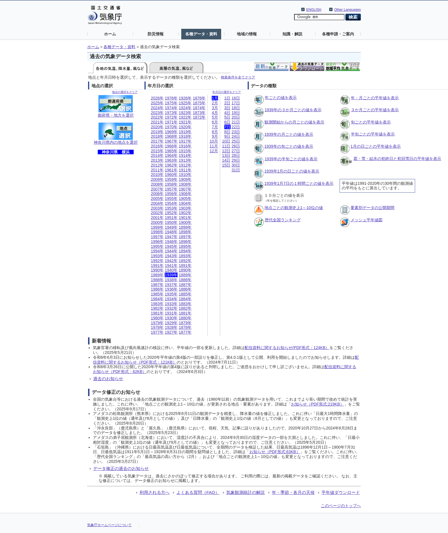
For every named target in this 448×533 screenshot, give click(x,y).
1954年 (171, 203)
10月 (213, 141)
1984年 (157, 299)
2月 (215, 103)
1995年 (157, 246)
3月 (215, 108)
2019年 (157, 131)
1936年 (171, 289)
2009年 (157, 179)
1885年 (185, 294)
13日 (226, 155)
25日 (236, 141)
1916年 (185, 146)
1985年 (157, 294)
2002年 (157, 212)
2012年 (157, 165)
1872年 (199, 117)
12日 (226, 151)
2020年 (157, 127)
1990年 (157, 270)
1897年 (185, 236)
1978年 (157, 327)
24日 (236, 136)
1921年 (185, 122)
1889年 (185, 275)
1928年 (171, 327)
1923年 (185, 112)
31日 (236, 170)
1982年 (157, 308)
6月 (215, 122)
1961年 (171, 170)
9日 (227, 136)
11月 (213, 146)
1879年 (185, 323)
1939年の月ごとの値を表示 (288, 134)
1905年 (185, 198)
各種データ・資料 (201, 34)
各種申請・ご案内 (338, 34)
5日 (227, 117)
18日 (236, 108)
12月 (213, 151)
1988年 (157, 279)
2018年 (157, 136)
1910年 (185, 174)
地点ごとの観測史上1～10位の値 (293, 207)
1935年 (171, 294)
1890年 (185, 270)
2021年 (157, 122)
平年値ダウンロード (340, 492)
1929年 (171, 323)
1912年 (185, 165)
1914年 (185, 155)
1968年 (171, 136)
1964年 (171, 155)
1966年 (171, 146)
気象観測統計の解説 (245, 492)
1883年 (185, 303)
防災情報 (156, 34)
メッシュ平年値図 (366, 220)
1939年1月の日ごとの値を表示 (291, 171)
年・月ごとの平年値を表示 (375, 98)
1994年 (157, 251)
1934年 (171, 299)
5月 (215, 117)
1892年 (185, 260)
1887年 (185, 284)
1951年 (171, 217)
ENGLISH (313, 10)
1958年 (171, 184)
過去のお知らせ (108, 378)
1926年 (185, 98)
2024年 (157, 108)
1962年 (171, 165)
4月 (215, 112)
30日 (236, 165)
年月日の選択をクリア (226, 92)
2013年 (157, 160)
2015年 (157, 151)
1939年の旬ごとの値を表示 (288, 146)
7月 (215, 127)
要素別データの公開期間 (372, 207)
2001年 (157, 217)
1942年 (171, 260)
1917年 (185, 141)
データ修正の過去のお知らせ (121, 468)
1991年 (157, 265)
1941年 (171, 265)
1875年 (199, 103)
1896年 (185, 241)
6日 (227, 122)
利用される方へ (155, 492)
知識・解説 (292, 34)
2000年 (157, 222)
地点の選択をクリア (125, 92)
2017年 (157, 141)
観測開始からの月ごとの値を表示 (294, 122)
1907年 (185, 189)
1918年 (185, 136)
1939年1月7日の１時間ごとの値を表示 (299, 183)
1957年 (171, 189)
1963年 (171, 160)
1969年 (171, 131)
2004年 (157, 203)
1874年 (199, 108)
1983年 (157, 303)
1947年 (171, 236)
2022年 (157, 117)
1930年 (171, 318)
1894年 (185, 251)
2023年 (157, 112)
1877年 (185, 332)
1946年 (171, 241)
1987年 (157, 284)
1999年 (157, 227)
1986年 (157, 289)
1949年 (171, 227)
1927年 (171, 332)
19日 (236, 112)
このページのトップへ (341, 505)
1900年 (185, 222)
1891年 (185, 265)
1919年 (185, 131)
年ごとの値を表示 (281, 97)
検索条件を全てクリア (238, 77)
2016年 (157, 146)
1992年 (157, 260)
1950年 (171, 222)
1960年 (171, 174)
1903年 (185, 208)
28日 (236, 155)
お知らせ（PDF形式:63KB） (274, 451)
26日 (236, 146)
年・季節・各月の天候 (293, 492)
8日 (227, 131)
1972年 (171, 117)
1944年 (171, 251)
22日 (236, 127)
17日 (236, 103)
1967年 (171, 141)
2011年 (157, 170)
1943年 (171, 256)
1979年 (157, 323)
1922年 (185, 117)
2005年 (157, 198)
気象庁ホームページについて (109, 525)
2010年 (157, 174)
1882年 (185, 308)
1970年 (171, 127)
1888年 (185, 279)
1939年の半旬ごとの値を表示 (291, 159)
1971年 (171, 122)
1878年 (185, 327)
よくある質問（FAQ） (197, 492)
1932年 (171, 308)
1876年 (199, 98)
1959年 (171, 179)
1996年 (157, 241)
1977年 (157, 332)
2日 (227, 103)
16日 (236, 98)
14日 (226, 160)
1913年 (185, 160)
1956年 (171, 193)
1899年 (185, 227)
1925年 (185, 103)
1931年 (171, 313)
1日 (227, 98)
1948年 (171, 232)
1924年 (185, 108)
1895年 (185, 246)
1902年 (185, 212)
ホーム (110, 34)
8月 (215, 131)
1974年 (171, 108)
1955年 (171, 198)
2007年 (157, 189)
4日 (227, 112)
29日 (236, 160)
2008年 (157, 184)
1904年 (185, 203)
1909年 (185, 179)
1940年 (171, 270)
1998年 (157, 232)
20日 (236, 117)
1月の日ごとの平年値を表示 (376, 146)
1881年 (185, 313)
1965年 (171, 151)
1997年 (157, 236)
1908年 (185, 184)
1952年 (171, 212)
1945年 (171, 246)
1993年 (157, 256)
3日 (227, 108)
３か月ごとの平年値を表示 (375, 110)
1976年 (171, 98)
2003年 (157, 208)
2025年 (157, 103)
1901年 (185, 217)
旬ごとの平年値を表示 (371, 122)
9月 (215, 136)
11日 (226, 146)
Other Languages (347, 10)
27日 (236, 151)
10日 (226, 141)
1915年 (185, 151)
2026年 (157, 98)
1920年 (185, 127)
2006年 (157, 193)
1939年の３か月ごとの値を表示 (293, 110)
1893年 (185, 256)
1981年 (157, 313)
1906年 (185, 193)
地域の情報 (247, 34)
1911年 (185, 170)
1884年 (185, 299)
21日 (236, 122)
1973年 (171, 112)
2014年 (157, 155)
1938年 (171, 279)
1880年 (185, 318)
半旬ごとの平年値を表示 (373, 134)
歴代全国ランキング (283, 220)
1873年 (199, 112)
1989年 (157, 275)
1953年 (171, 208)
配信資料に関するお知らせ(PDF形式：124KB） (287, 347)
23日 (236, 131)
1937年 (171, 284)
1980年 (157, 318)
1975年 (171, 103)
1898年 (185, 232)
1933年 (171, 303)
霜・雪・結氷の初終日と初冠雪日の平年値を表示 (397, 158)
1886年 (185, 289)
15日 (226, 165)
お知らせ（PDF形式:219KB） (317, 404)
